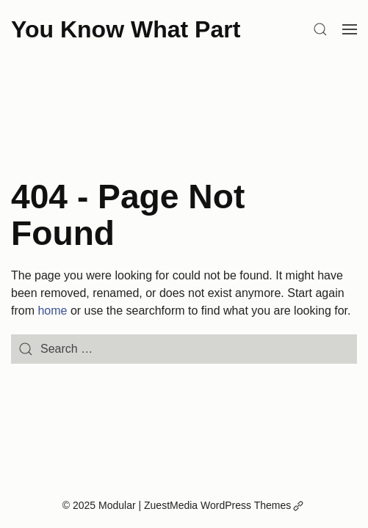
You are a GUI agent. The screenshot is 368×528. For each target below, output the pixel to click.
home (52, 310)
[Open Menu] (349, 29)
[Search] (320, 29)
